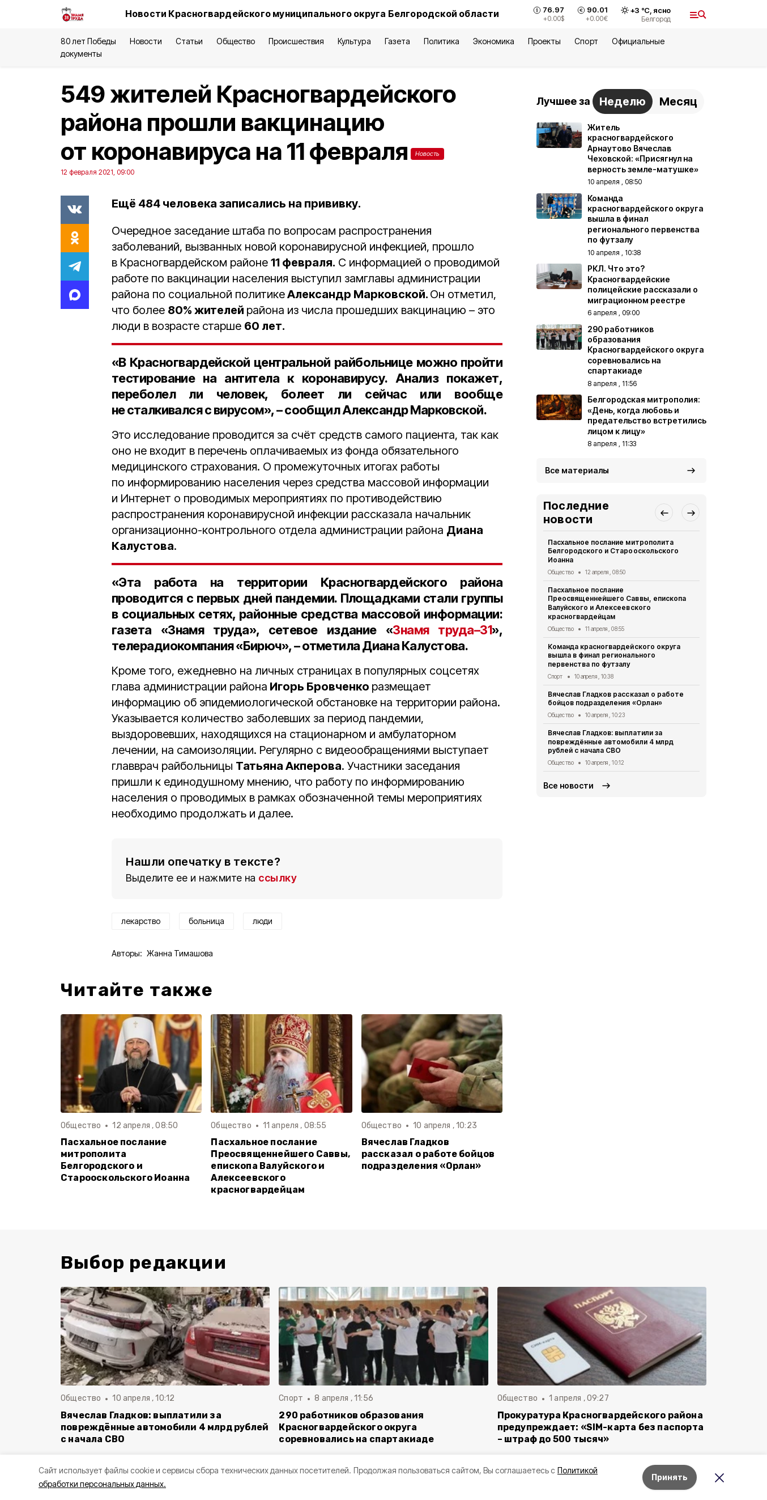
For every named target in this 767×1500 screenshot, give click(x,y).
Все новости (568, 785)
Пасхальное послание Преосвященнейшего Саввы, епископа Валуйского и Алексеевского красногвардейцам (280, 1166)
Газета (397, 41)
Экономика (493, 41)
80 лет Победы (88, 41)
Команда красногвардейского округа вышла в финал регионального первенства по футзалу (614, 655)
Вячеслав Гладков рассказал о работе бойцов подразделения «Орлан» (428, 1154)
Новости (145, 41)
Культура (354, 41)
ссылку (277, 878)
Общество (235, 41)
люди (262, 921)
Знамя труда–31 (442, 629)
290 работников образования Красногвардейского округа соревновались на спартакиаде (356, 1427)
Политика (441, 41)
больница (206, 921)
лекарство (140, 921)
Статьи (189, 41)
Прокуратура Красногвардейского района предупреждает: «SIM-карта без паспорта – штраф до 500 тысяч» (600, 1427)
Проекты (544, 41)
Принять (669, 1477)
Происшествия (296, 41)
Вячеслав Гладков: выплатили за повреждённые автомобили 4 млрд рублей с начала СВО (611, 741)
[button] (664, 512)
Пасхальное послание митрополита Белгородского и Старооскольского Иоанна (125, 1160)
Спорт (586, 41)
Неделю (622, 101)
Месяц (678, 101)
